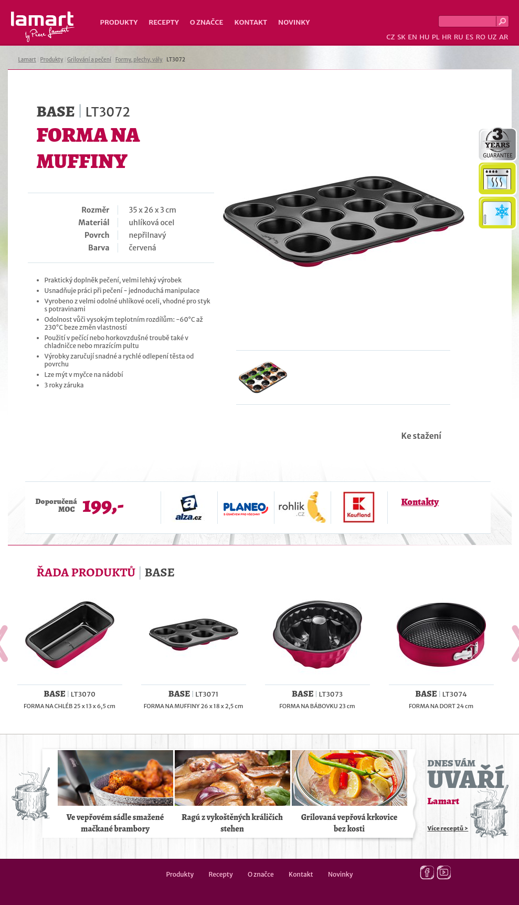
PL (436, 37)
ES (469, 37)
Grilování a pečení (89, 59)
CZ (390, 37)
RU (458, 37)
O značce (207, 22)
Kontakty (420, 502)
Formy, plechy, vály (139, 59)
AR (504, 37)
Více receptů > (448, 828)
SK (401, 37)
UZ (492, 37)
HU (424, 37)
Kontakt (250, 22)
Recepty (163, 22)
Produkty (119, 22)
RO (480, 37)
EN (412, 37)
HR (446, 37)
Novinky (294, 22)
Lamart (42, 26)
